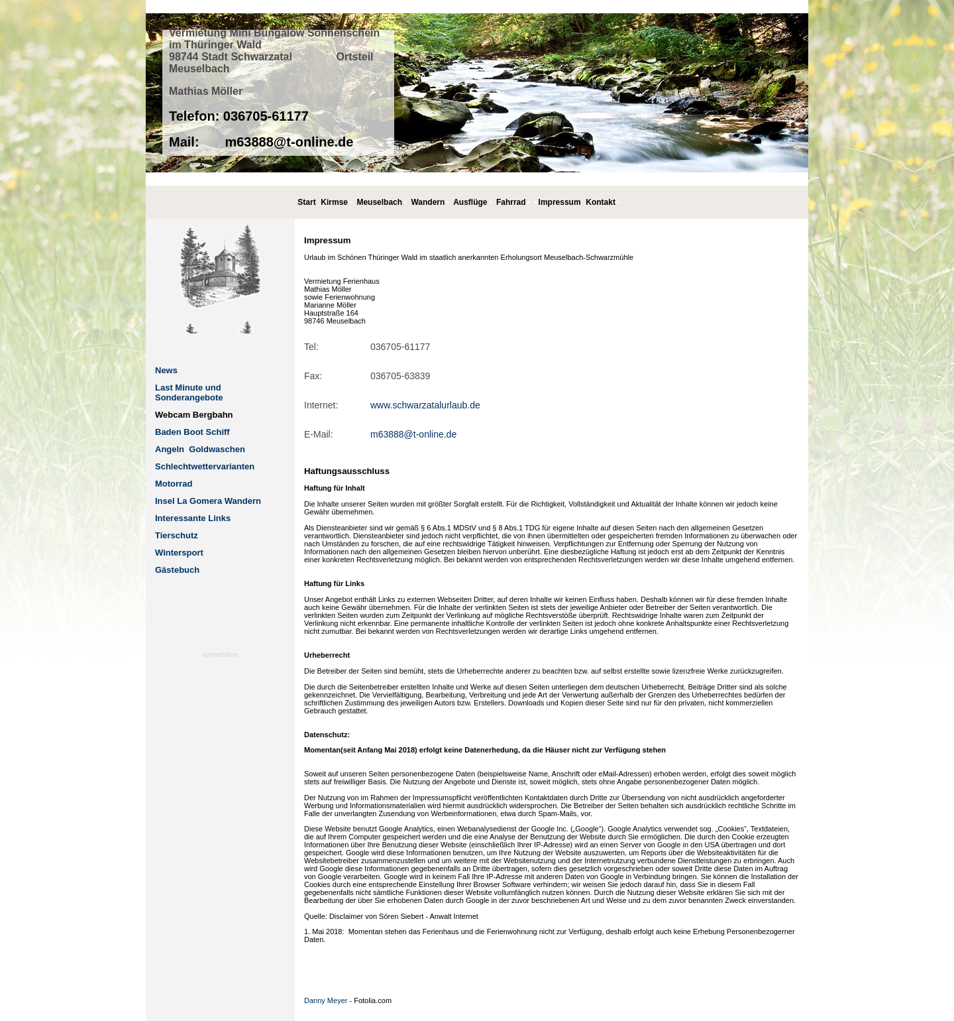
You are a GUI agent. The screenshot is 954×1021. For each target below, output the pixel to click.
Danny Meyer (325, 1000)
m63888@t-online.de (413, 434)
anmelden (220, 654)
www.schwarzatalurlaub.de (425, 405)
